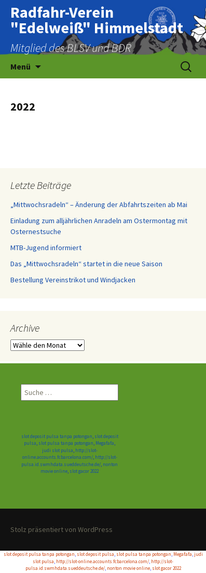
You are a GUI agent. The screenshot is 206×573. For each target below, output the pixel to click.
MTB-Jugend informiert (45, 247)
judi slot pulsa (57, 450)
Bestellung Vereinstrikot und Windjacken (72, 279)
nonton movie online (128, 568)
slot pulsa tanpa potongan (65, 443)
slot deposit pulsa (95, 554)
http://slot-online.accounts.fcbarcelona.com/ (102, 561)
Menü (20, 66)
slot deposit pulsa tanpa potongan (56, 436)
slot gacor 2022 (84, 471)
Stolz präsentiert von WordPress (61, 529)
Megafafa (104, 443)
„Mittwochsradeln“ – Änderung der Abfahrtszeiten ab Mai (98, 204)
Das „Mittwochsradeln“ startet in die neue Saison (86, 263)
